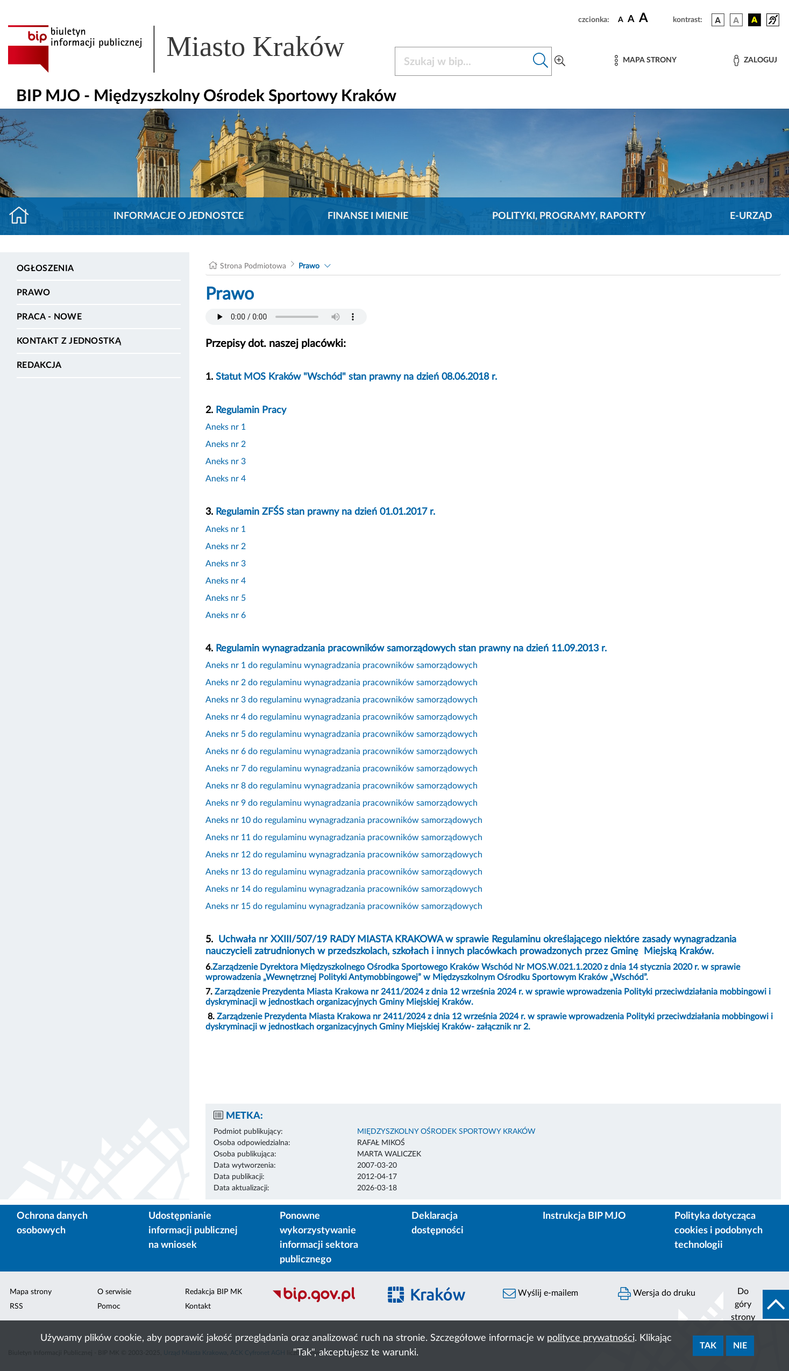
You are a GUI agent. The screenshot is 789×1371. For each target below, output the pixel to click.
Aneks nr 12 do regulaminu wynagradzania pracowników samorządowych (343, 854)
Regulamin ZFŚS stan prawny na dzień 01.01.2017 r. (325, 512)
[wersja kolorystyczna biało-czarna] (736, 20)
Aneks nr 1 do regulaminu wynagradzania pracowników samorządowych (341, 665)
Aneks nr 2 (225, 444)
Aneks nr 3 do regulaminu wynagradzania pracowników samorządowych (341, 699)
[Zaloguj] (755, 60)
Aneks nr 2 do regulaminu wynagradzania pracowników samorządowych (341, 682)
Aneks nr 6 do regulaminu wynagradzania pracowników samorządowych (341, 751)
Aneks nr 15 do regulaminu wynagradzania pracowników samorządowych (343, 906)
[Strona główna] (23, 216)
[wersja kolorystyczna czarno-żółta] (755, 20)
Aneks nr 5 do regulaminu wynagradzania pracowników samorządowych (341, 734)
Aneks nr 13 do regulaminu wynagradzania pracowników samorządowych (343, 872)
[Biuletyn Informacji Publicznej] (320, 1301)
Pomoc (108, 1306)
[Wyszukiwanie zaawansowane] (560, 61)
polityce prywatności (591, 1338)
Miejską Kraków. (679, 951)
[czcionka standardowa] (620, 19)
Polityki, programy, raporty (569, 216)
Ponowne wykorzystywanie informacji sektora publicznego (319, 1238)
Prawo (34, 292)
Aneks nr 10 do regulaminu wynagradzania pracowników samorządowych (343, 820)
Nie (740, 1345)
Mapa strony (31, 1292)
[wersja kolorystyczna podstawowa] (718, 20)
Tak (708, 1345)
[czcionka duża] (654, 18)
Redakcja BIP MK (213, 1292)
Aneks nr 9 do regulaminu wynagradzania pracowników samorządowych (341, 803)
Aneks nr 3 (225, 461)
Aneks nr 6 (225, 615)
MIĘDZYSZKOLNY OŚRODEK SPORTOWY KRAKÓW (446, 1131)
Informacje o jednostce (178, 216)
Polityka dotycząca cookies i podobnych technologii (718, 1230)
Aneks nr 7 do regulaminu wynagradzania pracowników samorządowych (341, 768)
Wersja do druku (656, 1293)
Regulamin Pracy (251, 410)
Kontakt (198, 1306)
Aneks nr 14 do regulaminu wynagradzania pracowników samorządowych (343, 889)
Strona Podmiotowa (253, 266)
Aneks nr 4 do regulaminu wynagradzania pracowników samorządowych (341, 717)
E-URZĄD (751, 216)
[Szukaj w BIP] (462, 61)
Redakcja (39, 365)
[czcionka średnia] (631, 19)
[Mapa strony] (645, 60)
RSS (16, 1306)
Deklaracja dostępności (437, 1223)
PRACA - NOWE (49, 316)
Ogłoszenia (45, 268)
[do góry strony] (756, 1304)
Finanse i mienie (368, 216)
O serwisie (114, 1292)
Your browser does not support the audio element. (286, 317)
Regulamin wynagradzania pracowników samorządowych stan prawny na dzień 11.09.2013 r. (411, 648)
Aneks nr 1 (225, 427)
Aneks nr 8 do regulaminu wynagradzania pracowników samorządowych (341, 786)
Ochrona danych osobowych (52, 1223)
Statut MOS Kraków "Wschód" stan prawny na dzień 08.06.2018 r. (356, 377)
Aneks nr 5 (225, 598)
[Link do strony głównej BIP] (191, 49)
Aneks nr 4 (225, 478)
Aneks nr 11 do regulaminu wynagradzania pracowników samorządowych (343, 837)
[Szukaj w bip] (541, 61)
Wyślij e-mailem (540, 1293)
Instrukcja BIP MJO (584, 1216)
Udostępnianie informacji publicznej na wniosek (193, 1230)
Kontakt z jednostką (69, 341)
